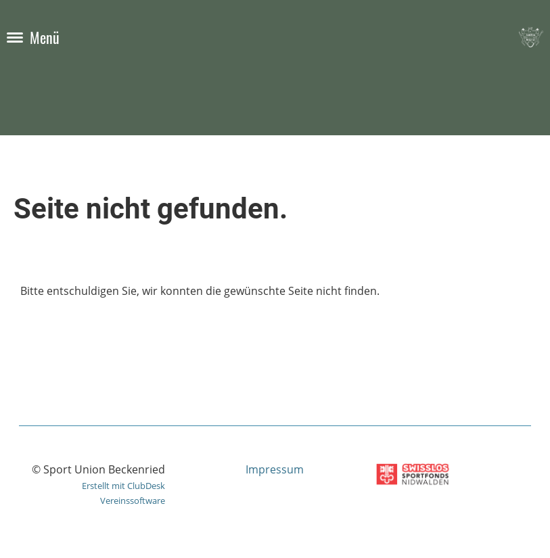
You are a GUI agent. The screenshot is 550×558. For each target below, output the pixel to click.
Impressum (275, 469)
